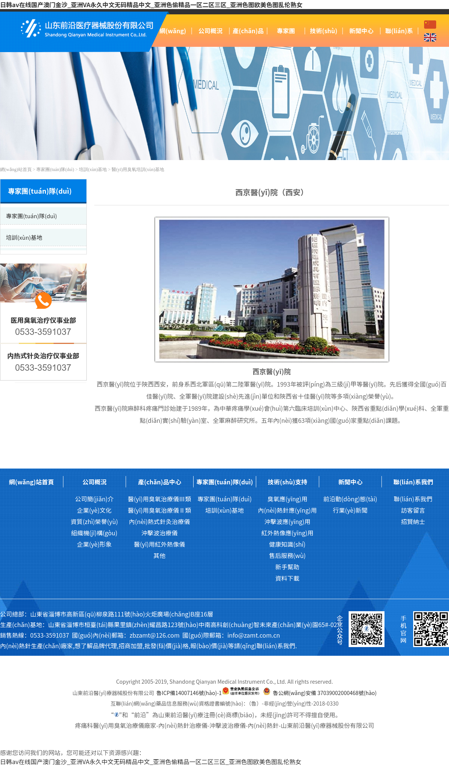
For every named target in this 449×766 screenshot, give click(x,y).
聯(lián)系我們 (413, 481)
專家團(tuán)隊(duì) (55, 169)
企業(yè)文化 (94, 510)
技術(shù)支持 (287, 481)
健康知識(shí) (287, 544)
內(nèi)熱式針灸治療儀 (159, 521)
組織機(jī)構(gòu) (94, 532)
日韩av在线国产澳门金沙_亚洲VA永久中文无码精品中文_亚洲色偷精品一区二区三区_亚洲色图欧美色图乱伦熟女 (151, 4)
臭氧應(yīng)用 (287, 498)
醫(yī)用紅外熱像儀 (159, 544)
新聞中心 (361, 30)
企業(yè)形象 (94, 544)
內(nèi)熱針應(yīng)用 (287, 510)
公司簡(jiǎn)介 (94, 498)
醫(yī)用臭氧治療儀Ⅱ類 (159, 510)
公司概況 (210, 30)
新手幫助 (287, 566)
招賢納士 (413, 521)
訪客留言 (413, 510)
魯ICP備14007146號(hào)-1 (189, 693)
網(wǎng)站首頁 (16, 169)
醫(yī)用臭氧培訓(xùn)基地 (138, 169)
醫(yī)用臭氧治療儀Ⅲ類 (159, 498)
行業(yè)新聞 (350, 510)
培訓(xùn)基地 (93, 169)
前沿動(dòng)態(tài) (350, 498)
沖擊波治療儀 (159, 532)
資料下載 (287, 578)
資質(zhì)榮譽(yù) (94, 521)
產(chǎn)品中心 (159, 481)
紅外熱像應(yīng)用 (287, 532)
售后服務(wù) (287, 555)
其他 (159, 555)
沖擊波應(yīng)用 (287, 521)
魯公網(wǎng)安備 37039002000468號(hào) (325, 693)
